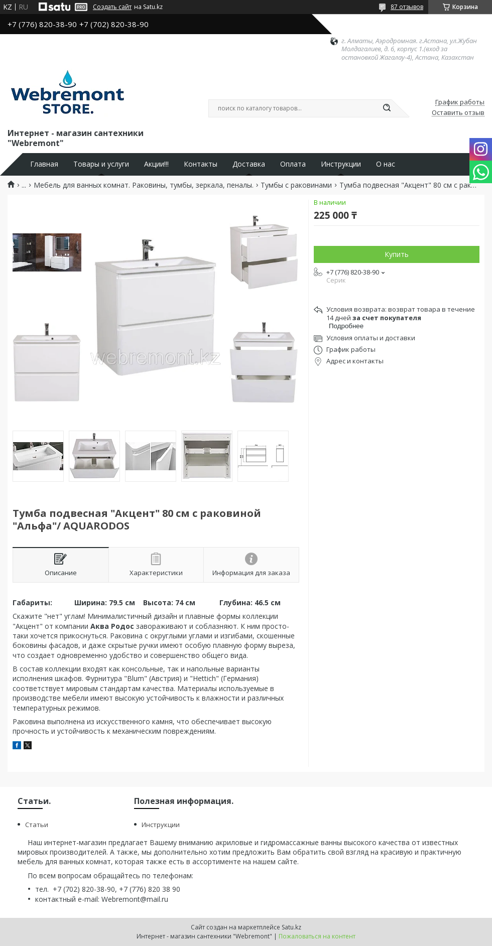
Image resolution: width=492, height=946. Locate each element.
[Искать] (387, 108)
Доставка (248, 164)
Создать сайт (112, 7)
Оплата (293, 164)
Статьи (36, 824)
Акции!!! (156, 164)
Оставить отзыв (458, 112)
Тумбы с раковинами (296, 185)
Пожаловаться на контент (317, 936)
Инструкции (341, 164)
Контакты (200, 164)
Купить (397, 254)
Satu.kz (291, 927)
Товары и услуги (101, 164)
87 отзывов (407, 7)
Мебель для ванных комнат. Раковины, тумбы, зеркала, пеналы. (144, 185)
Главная (44, 164)
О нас (385, 164)
